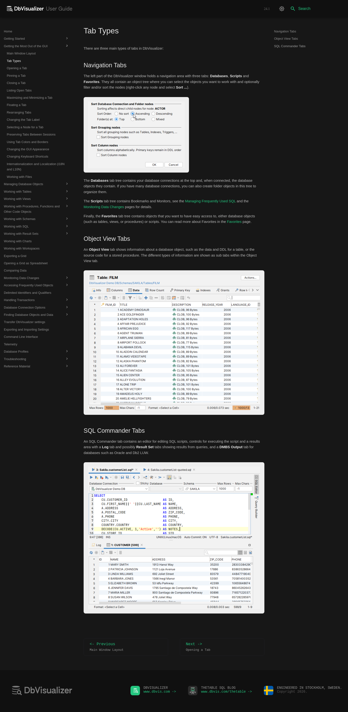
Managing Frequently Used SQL (210, 201)
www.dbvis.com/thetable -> (226, 692)
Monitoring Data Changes (104, 207)
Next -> (222, 647)
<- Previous (126, 647)
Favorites (234, 222)
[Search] (316, 8)
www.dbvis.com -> (160, 692)
